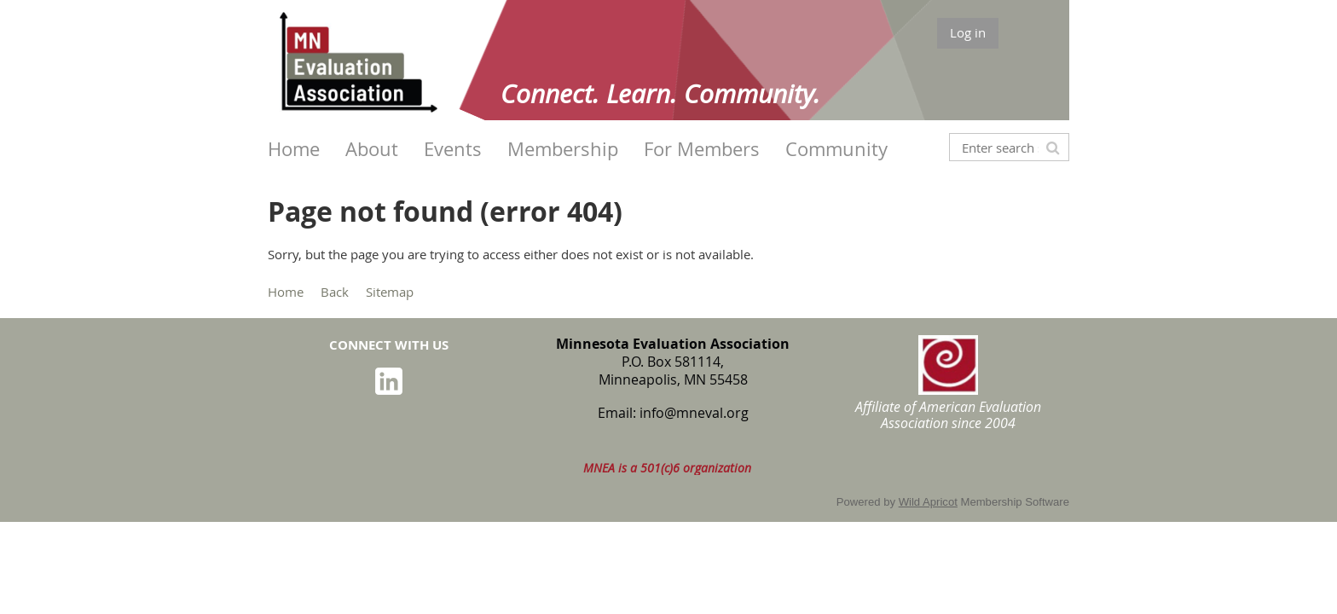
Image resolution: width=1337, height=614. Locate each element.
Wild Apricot (928, 501)
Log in (968, 32)
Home (286, 291)
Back (335, 291)
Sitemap (390, 291)
